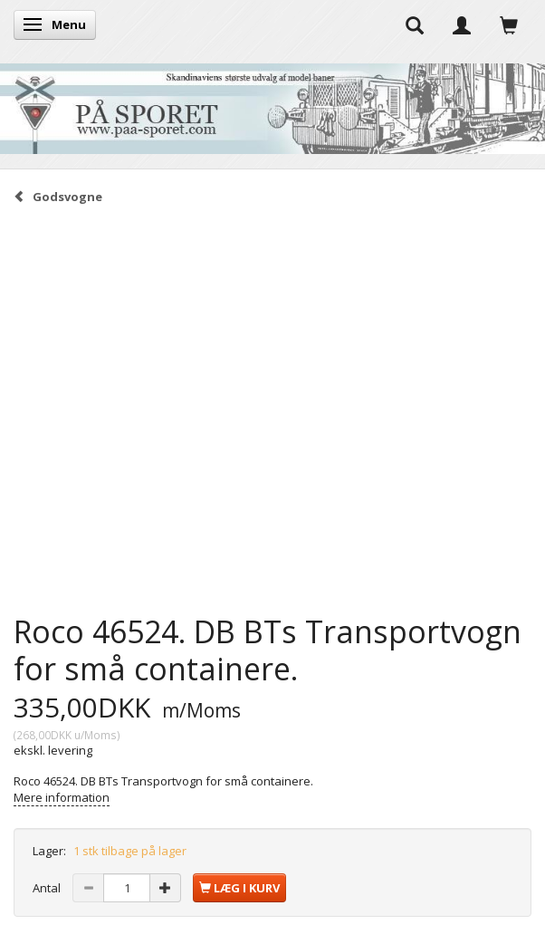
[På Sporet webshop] (272, 104)
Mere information (62, 797)
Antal (48, 888)
